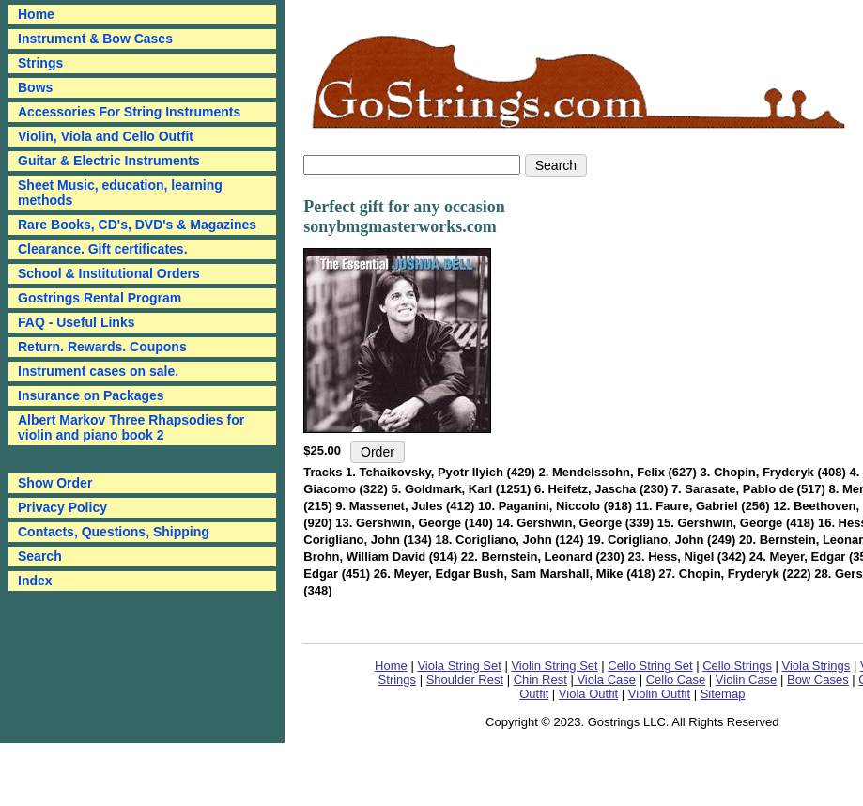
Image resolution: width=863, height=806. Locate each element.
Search (40, 556)
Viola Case (605, 680)
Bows (35, 87)
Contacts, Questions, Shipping (113, 531)
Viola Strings (816, 666)
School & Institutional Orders (109, 273)
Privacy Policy (62, 507)
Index (35, 580)
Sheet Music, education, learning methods (120, 193)
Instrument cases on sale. (98, 371)
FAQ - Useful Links (76, 322)
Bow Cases (818, 680)
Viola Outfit (588, 694)
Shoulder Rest (464, 680)
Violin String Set (554, 666)
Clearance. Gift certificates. (103, 248)
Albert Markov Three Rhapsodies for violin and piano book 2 (131, 427)
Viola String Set (459, 666)
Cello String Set (650, 666)
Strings (40, 62)
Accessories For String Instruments (129, 111)
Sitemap (723, 694)
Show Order (55, 482)
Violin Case (747, 680)
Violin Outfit (659, 694)
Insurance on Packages (91, 395)
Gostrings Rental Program (99, 297)
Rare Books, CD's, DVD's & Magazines (137, 224)
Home (391, 666)
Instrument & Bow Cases (95, 38)
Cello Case (676, 680)
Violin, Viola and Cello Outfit (105, 136)
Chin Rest (540, 680)
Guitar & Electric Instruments (109, 160)
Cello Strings (737, 666)
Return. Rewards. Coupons (102, 346)
